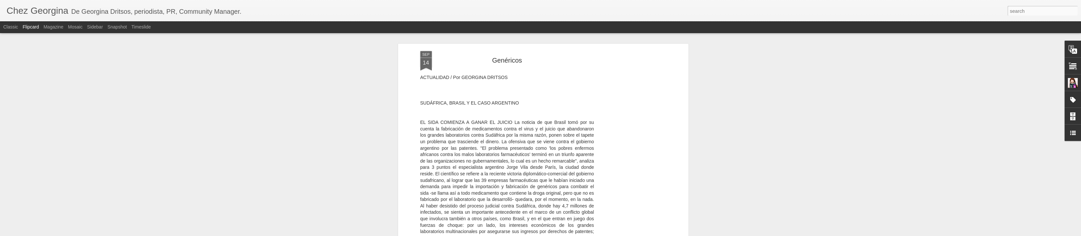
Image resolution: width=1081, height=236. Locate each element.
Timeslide (141, 27)
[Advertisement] (630, 116)
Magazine (54, 27)
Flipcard (31, 27)
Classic (10, 27)
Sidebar (95, 27)
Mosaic (75, 27)
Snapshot (117, 27)
